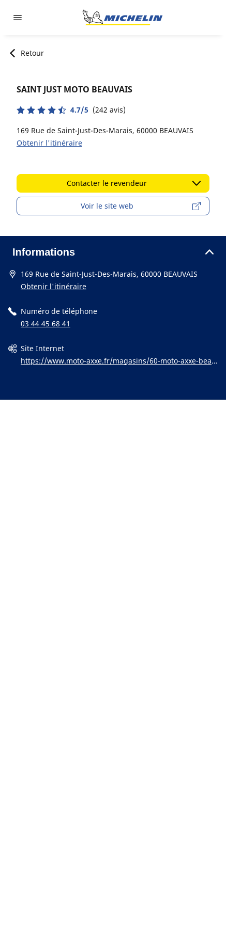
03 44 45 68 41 (45, 323)
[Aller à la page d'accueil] (122, 17)
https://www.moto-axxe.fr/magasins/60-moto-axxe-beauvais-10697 (118, 361)
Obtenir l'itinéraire (49, 143)
